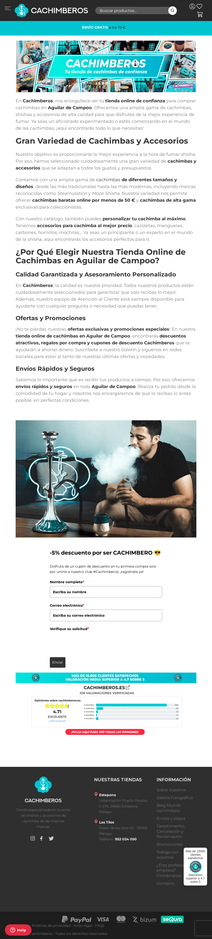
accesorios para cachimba (66, 225)
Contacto (166, 883)
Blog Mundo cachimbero (169, 808)
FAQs (99, 925)
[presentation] (87, 642)
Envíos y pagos (171, 818)
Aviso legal (83, 925)
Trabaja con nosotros (168, 855)
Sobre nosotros (171, 790)
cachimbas (108, 179)
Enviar (57, 662)
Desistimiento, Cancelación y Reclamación (171, 831)
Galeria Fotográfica (175, 797)
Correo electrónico (67, 605)
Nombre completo (67, 582)
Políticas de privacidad (51, 925)
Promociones (169, 844)
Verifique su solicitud (69, 629)
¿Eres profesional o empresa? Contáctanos (175, 870)
